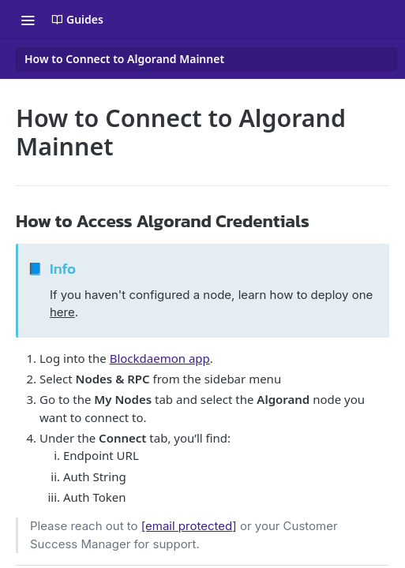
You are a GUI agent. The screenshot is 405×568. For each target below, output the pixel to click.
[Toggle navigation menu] (27, 20)
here (62, 312)
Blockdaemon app (160, 358)
